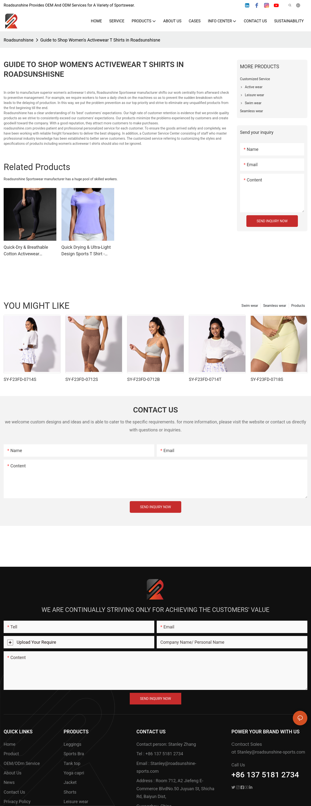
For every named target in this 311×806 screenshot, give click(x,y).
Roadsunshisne (19, 40)
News (9, 782)
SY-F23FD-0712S (81, 379)
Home (9, 744)
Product (11, 753)
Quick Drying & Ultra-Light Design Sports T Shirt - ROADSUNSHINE (86, 251)
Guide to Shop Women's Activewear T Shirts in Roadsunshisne (100, 40)
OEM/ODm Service (22, 763)
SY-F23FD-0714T (205, 379)
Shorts (70, 792)
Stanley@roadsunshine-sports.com (271, 752)
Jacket (70, 782)
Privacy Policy (17, 801)
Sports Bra (74, 753)
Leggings (72, 744)
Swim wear (250, 306)
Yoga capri (74, 772)
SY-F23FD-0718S (267, 379)
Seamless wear (274, 306)
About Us (12, 772)
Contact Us (14, 792)
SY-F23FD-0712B (143, 379)
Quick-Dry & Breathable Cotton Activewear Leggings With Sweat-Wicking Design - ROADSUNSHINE (26, 251)
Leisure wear (76, 801)
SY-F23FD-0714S (20, 379)
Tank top (72, 763)
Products (298, 306)
